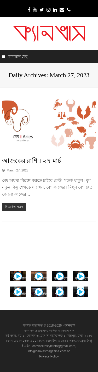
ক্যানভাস (69, 325)
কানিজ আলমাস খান (61, 331)
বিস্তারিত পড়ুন (14, 207)
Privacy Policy (49, 356)
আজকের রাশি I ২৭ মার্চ (31, 160)
